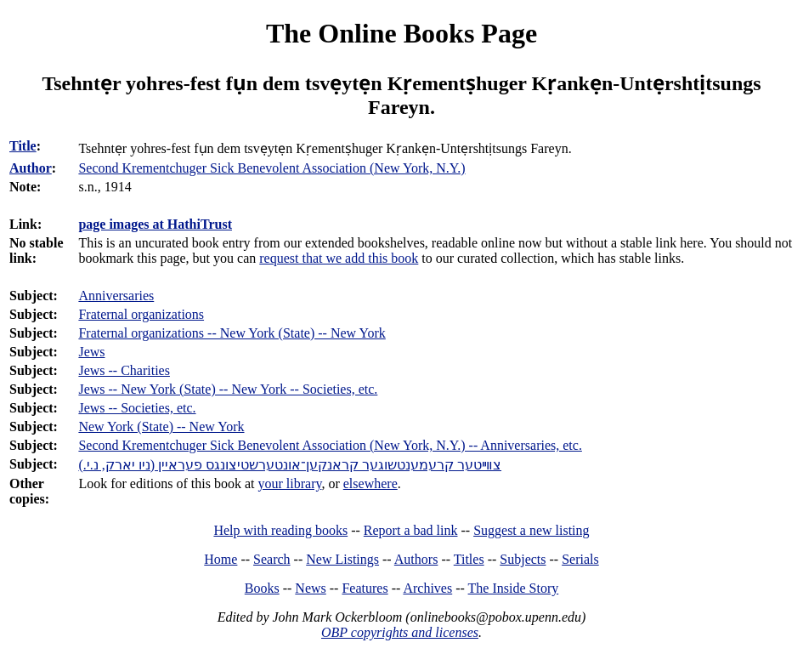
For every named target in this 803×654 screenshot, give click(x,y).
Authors (416, 559)
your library (290, 483)
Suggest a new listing (531, 530)
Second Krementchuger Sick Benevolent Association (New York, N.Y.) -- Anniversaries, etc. (329, 445)
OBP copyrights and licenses (399, 632)
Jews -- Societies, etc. (136, 408)
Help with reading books (280, 530)
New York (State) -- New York (161, 426)
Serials (580, 559)
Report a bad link (411, 530)
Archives (427, 588)
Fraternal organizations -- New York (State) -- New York (231, 333)
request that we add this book (338, 258)
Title (23, 146)
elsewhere (370, 483)
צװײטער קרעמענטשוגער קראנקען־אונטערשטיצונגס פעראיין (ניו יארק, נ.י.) (289, 465)
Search (272, 559)
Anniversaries (116, 295)
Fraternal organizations (141, 314)
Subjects (523, 559)
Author (30, 168)
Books (262, 588)
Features (364, 588)
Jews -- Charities (124, 370)
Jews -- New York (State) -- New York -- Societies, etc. (227, 389)
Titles (469, 559)
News (310, 588)
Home (220, 559)
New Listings (342, 559)
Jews (91, 351)
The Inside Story (513, 588)
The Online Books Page (401, 33)
